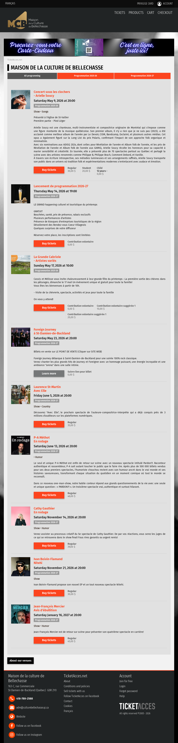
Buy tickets (49, 169)
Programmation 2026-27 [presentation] (142, 76)
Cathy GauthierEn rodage (44, 510)
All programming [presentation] (32, 76)
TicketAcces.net (14, 60)
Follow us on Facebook (28, 725)
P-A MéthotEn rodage (42, 439)
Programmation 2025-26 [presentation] (85, 76)
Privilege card (145, 3)
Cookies (68, 706)
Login (122, 686)
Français (10, 3)
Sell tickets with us (74, 691)
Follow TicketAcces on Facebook (81, 696)
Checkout (165, 12)
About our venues (20, 660)
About (67, 681)
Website (20, 716)
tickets (119, 12)
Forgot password (128, 691)
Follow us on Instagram (29, 734)
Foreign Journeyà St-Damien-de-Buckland (52, 331)
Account (165, 4)
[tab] (32, 76)
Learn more (49, 373)
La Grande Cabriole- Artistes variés (47, 259)
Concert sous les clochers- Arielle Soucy (52, 94)
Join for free (126, 681)
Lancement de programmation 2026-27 (61, 186)
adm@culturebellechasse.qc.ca (32, 707)
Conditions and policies (77, 686)
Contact (68, 701)
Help (122, 696)
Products (136, 12)
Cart (150, 14)
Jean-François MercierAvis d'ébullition (49, 608)
